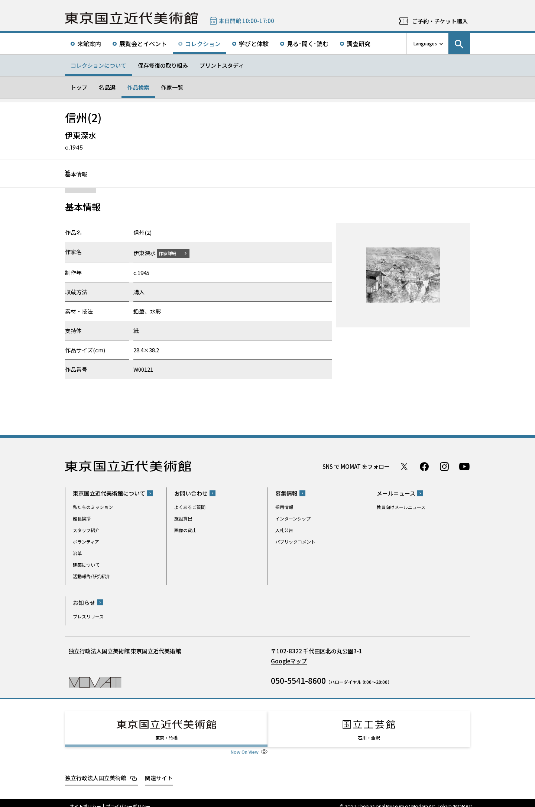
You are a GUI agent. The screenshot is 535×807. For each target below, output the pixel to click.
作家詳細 (172, 253)
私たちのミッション (93, 507)
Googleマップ (289, 661)
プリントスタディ (222, 65)
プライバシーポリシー (128, 799)
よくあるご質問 (189, 507)
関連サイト (159, 771)
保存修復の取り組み (163, 65)
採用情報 (284, 507)
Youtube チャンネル (464, 466)
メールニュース (396, 493)
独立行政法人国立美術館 (95, 771)
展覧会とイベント (143, 43)
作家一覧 (172, 87)
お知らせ (84, 602)
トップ (79, 87)
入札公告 (284, 530)
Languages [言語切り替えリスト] (425, 43)
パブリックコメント (295, 541)
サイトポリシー (85, 799)
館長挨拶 (82, 518)
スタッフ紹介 (86, 530)
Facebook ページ (424, 466)
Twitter (404, 466)
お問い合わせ (191, 493)
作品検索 (138, 87)
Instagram (444, 466)
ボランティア (86, 541)
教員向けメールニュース (401, 507)
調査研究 (358, 43)
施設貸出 (183, 518)
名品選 (107, 87)
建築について (86, 564)
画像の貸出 (185, 530)
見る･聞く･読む (307, 43)
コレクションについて (98, 65)
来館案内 (89, 43)
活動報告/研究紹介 (91, 576)
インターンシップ (293, 518)
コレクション (203, 43)
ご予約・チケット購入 (440, 21)
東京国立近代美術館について (109, 493)
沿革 (77, 553)
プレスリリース (88, 616)
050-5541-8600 (298, 680)
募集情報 (286, 493)
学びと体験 (254, 43)
